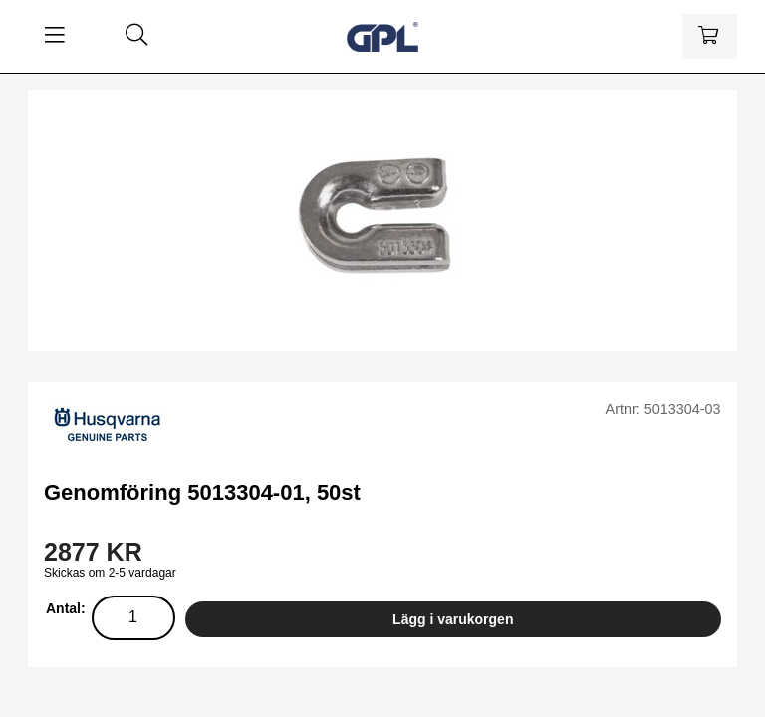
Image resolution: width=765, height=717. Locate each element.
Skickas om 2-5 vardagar (110, 573)
